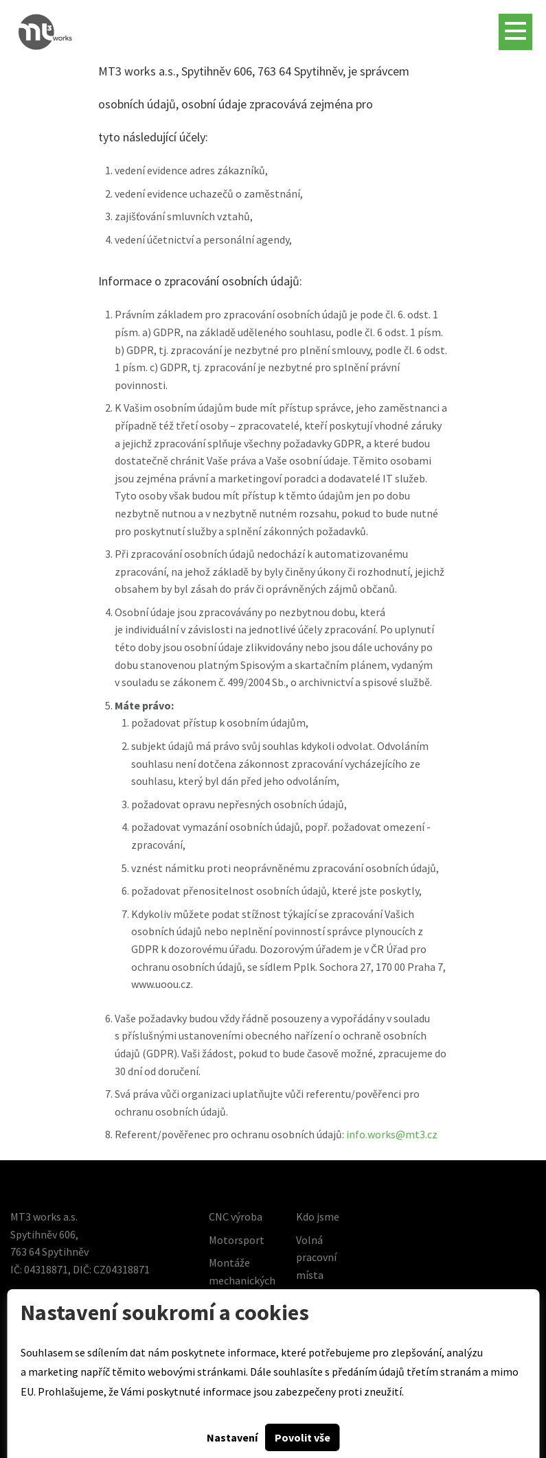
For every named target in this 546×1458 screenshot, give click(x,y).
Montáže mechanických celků (242, 1280)
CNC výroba (235, 1216)
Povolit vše (302, 1437)
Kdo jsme (317, 1216)
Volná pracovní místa (316, 1257)
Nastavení (232, 1437)
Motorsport (236, 1240)
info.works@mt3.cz (391, 1134)
